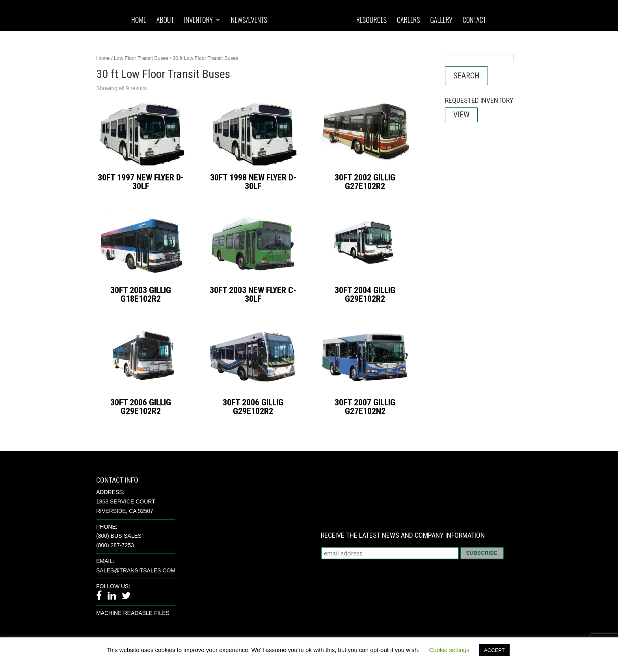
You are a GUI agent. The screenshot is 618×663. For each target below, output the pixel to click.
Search (466, 75)
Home (138, 20)
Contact (474, 20)
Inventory (198, 20)
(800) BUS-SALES (118, 536)
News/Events (249, 20)
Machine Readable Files (132, 613)
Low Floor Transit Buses (141, 58)
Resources (371, 20)
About (165, 20)
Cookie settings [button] (449, 649)
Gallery (441, 20)
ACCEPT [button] (494, 650)
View (461, 114)
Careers (408, 20)
